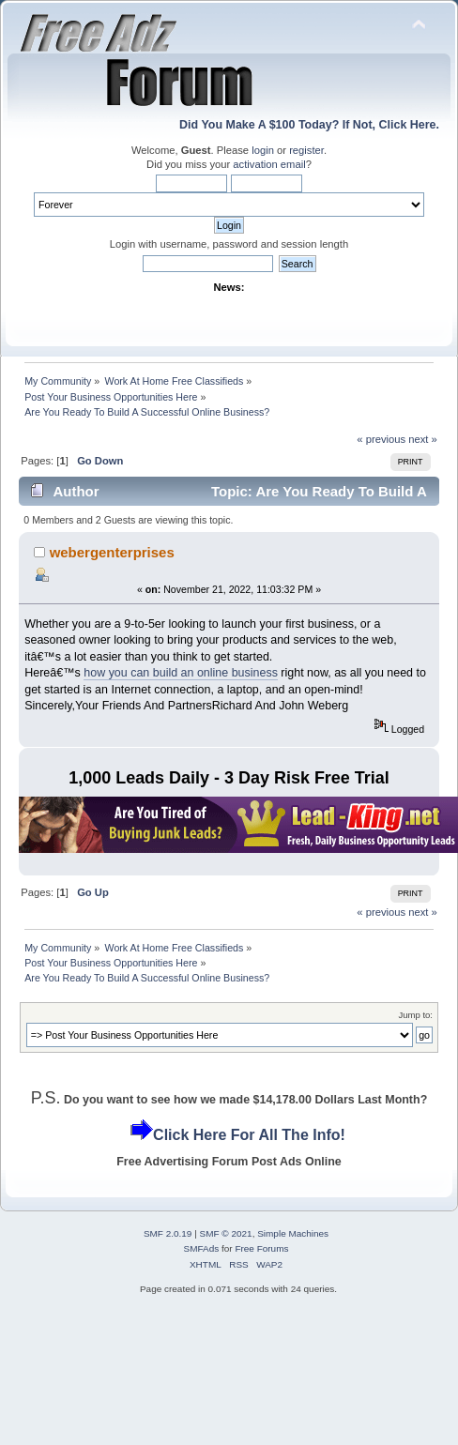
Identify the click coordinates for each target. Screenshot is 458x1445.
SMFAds (202, 1248)
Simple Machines (292, 1233)
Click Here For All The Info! (249, 1135)
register (306, 150)
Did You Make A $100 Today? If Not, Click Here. (309, 124)
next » (422, 439)
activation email (269, 164)
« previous (381, 439)
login (263, 150)
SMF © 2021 (226, 1233)
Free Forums (261, 1248)
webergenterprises (112, 552)
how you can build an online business (181, 672)
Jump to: (415, 1015)
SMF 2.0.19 (168, 1233)
